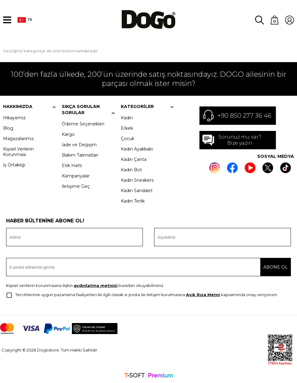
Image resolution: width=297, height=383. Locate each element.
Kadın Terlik (133, 200)
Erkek (127, 128)
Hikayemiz (14, 117)
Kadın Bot (131, 169)
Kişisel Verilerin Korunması (18, 151)
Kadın (127, 117)
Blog (8, 128)
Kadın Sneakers (137, 180)
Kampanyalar (76, 175)
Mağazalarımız (18, 138)
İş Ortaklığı (14, 164)
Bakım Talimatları (80, 155)
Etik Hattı (72, 165)
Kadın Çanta (134, 159)
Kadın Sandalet (137, 190)
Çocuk (127, 138)
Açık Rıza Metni (203, 294)
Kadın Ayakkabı (137, 148)
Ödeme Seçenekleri (83, 123)
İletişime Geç (76, 186)
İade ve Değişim (79, 144)
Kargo (68, 134)
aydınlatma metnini (95, 285)
